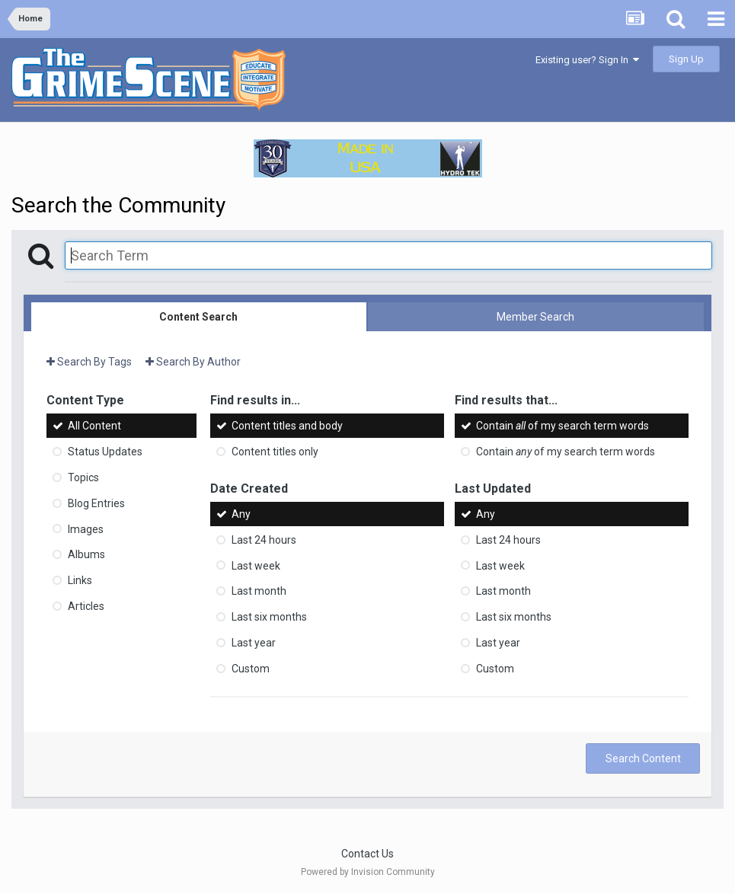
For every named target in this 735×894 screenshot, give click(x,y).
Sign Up (686, 59)
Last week (256, 565)
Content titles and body (287, 426)
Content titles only (275, 451)
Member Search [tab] (535, 317)
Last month (259, 591)
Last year (254, 643)
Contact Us (367, 854)
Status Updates (105, 451)
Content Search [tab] (198, 317)
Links (80, 580)
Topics (83, 477)
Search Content (643, 758)
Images (86, 528)
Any (241, 514)
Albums (86, 554)
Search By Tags (89, 362)
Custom (251, 669)
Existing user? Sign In (587, 59)
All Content (94, 426)
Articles (86, 606)
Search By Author (193, 362)
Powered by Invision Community (368, 872)
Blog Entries (96, 503)
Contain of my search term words (562, 426)
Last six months (269, 617)
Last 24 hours (264, 540)
